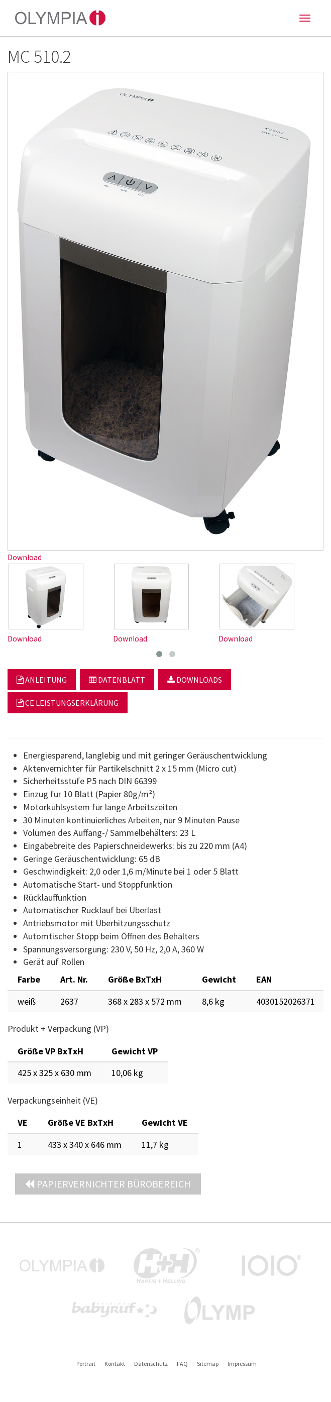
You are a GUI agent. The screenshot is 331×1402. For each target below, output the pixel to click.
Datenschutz (151, 1363)
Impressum (242, 1363)
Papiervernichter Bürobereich (108, 1183)
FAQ (182, 1363)
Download (25, 557)
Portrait (85, 1363)
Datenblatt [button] (117, 680)
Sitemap (207, 1363)
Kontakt (114, 1363)
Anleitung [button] (42, 680)
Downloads (194, 680)
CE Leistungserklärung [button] (68, 703)
